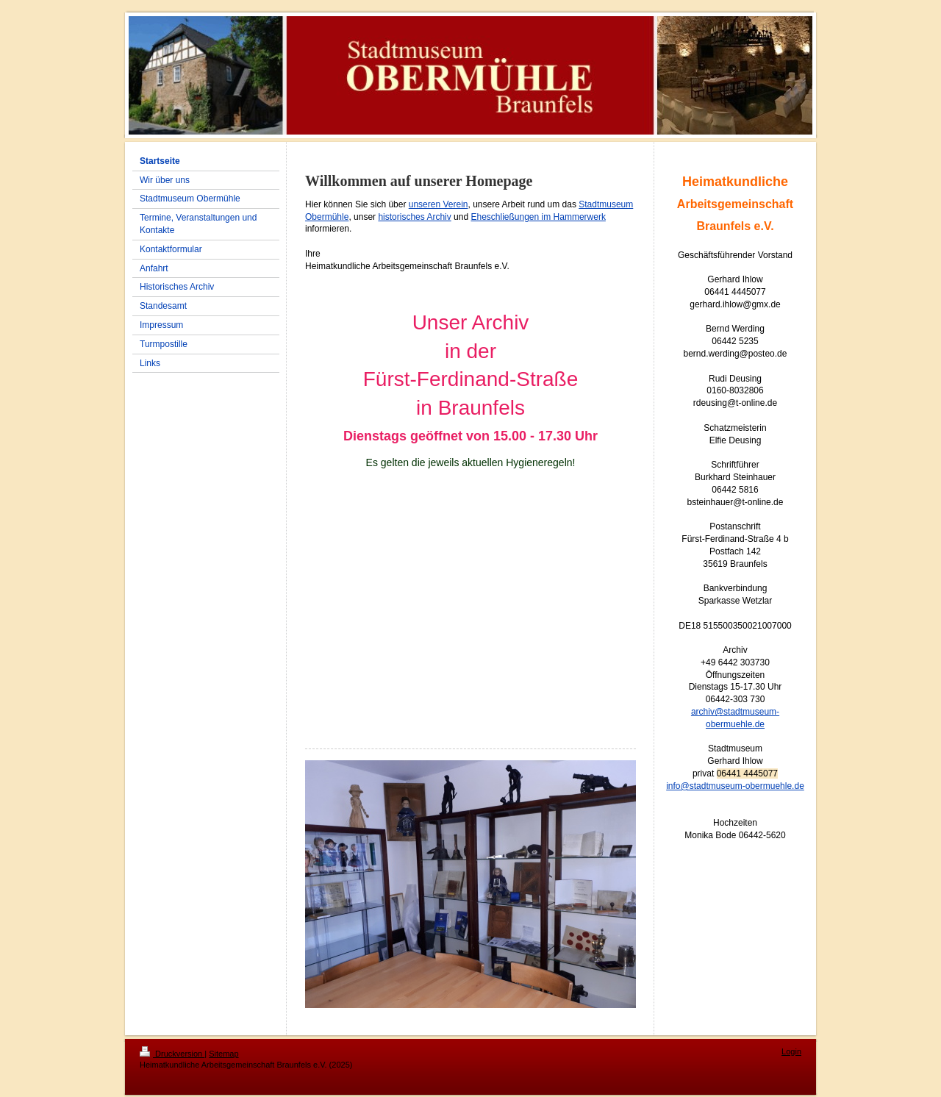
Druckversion (172, 1053)
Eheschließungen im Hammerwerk (537, 217)
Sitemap (223, 1053)
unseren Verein (438, 204)
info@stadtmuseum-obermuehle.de (735, 786)
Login (791, 1051)
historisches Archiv (414, 217)
